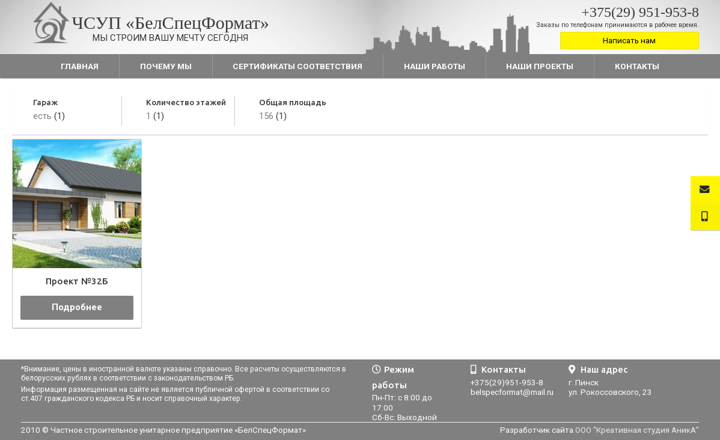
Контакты (637, 66)
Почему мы (166, 66)
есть (42, 116)
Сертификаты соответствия (297, 66)
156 (266, 116)
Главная (80, 66)
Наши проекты (539, 66)
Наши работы (434, 66)
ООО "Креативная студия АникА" (637, 430)
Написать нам (629, 40)
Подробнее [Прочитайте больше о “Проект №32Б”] (77, 307)
